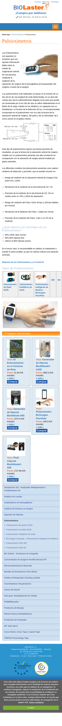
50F (53, 280)
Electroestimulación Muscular (18, 566)
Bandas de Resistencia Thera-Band (20, 572)
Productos (20, 34)
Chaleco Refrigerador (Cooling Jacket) (22, 578)
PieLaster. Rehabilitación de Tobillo (20, 596)
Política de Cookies (45, 656)
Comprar (13, 381)
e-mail (24, 656)
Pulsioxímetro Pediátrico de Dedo (26, 287)
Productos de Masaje (14, 608)
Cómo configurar (36, 702)
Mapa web (45, 2)
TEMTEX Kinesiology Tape (16, 638)
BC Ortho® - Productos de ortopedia (21, 554)
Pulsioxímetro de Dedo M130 (10, 287)
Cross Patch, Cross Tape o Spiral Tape (22, 632)
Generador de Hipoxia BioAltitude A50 (16, 412)
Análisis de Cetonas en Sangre (18, 509)
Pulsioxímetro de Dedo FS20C (19, 525)
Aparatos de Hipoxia (13, 515)
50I (59, 280)
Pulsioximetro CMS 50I (16, 548)
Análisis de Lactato (13, 496)
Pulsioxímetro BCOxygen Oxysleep (44, 415)
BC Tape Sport (11, 626)
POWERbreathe (11, 602)
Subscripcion (14, 656)
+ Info (10, 378)
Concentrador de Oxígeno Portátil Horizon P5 (25, 559)
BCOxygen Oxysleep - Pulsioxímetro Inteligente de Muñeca (32, 539)
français (55, 2)
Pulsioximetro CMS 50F (16, 543)
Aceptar (31, 708)
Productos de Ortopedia (15, 620)
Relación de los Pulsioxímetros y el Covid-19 (23, 262)
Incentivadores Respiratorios (17, 584)
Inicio (13, 34)
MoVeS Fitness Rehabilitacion (18, 614)
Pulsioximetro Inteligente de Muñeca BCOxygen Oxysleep (41, 290)
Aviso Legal (32, 656)
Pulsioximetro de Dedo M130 (18, 530)
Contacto (38, 2)
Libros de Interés (12, 590)
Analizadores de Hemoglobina (18, 502)
